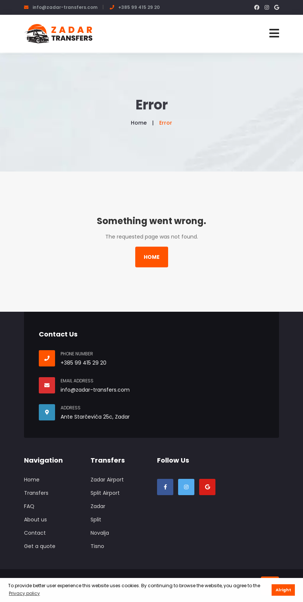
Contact (35, 533)
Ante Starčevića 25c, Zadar (95, 416)
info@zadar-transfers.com (65, 7)
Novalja (100, 533)
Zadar (98, 506)
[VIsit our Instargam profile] (186, 487)
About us (35, 519)
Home (139, 122)
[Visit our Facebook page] (165, 487)
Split (96, 519)
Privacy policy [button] (24, 593)
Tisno (97, 546)
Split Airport (105, 493)
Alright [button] (283, 590)
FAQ (29, 506)
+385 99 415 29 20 (139, 7)
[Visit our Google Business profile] (207, 487)
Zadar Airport (107, 479)
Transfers (36, 493)
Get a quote (39, 546)
